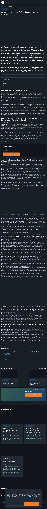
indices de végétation (30, 175)
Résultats (5, 85)
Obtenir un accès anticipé (33, 394)
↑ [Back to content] (6, 359)
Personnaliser (15, 503)
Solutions (5, 83)
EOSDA (5, 2)
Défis (4, 81)
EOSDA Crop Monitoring (18, 113)
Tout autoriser (31, 503)
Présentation (6, 79)
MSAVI (26, 214)
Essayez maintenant (11, 154)
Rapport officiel (6, 354)
